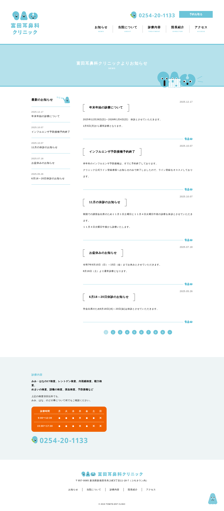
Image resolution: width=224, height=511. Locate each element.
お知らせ (73, 489)
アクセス (151, 489)
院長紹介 (133, 489)
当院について (94, 489)
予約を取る (195, 14)
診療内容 (114, 489)
